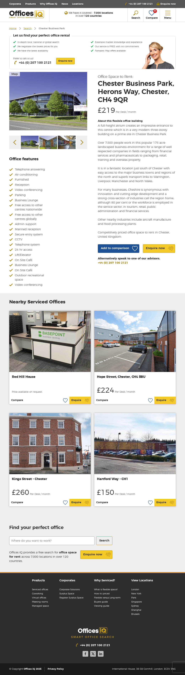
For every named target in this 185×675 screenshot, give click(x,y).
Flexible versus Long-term (107, 598)
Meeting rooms (40, 602)
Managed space (40, 606)
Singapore (136, 602)
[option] (48, 101)
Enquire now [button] (65, 61)
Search (28, 28)
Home (12, 28)
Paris (133, 598)
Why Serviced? (104, 580)
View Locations (142, 580)
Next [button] (81, 142)
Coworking (37, 594)
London (135, 589)
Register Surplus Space (71, 598)
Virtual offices (39, 598)
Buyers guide (101, 602)
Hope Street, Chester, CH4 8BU (121, 377)
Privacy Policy (56, 669)
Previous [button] (14, 142)
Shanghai (136, 610)
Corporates (67, 580)
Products (30, 4)
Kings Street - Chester (29, 479)
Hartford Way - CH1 (112, 479)
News (65, 4)
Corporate (15, 4)
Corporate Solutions (69, 589)
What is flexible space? (106, 589)
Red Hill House (23, 377)
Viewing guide (101, 606)
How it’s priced (102, 594)
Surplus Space (66, 594)
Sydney (135, 606)
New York (136, 594)
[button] (166, 4)
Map (14, 74)
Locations (77, 4)
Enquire (80, 400)
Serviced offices (40, 589)
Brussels (135, 614)
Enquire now (97, 554)
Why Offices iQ (48, 4)
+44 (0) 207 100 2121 (113, 262)
